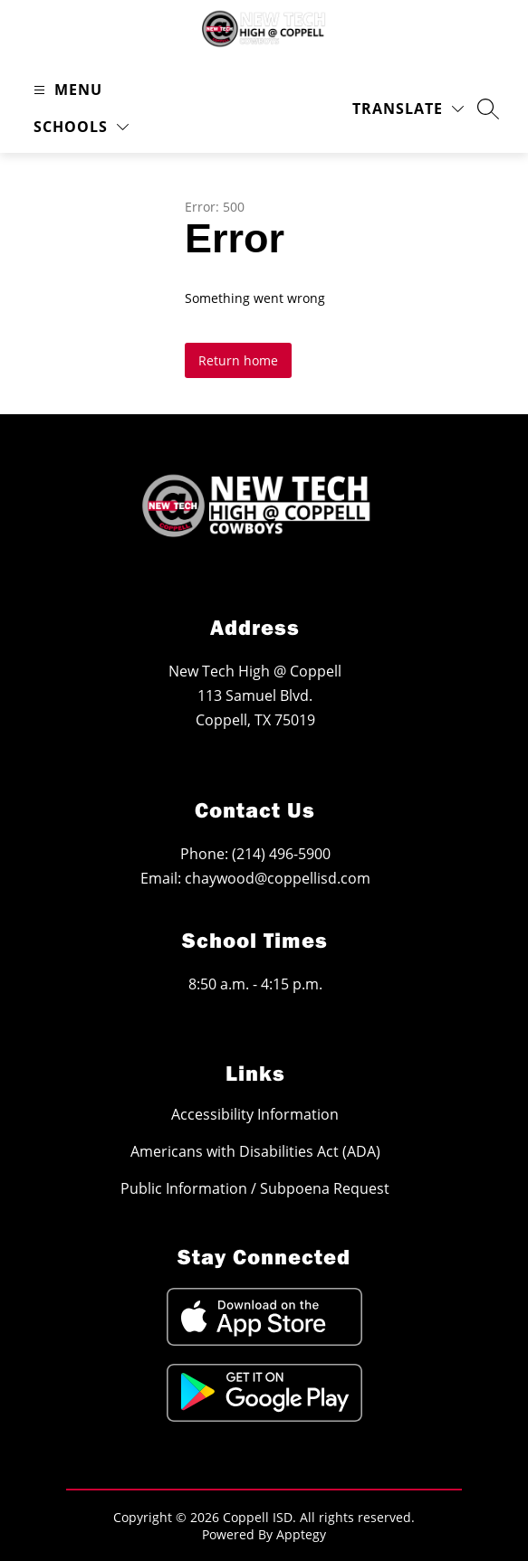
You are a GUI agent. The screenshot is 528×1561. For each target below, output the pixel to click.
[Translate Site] (408, 109)
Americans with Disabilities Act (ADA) (255, 1150)
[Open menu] (65, 90)
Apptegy (301, 1534)
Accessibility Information (255, 1113)
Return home (238, 360)
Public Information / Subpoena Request (254, 1187)
